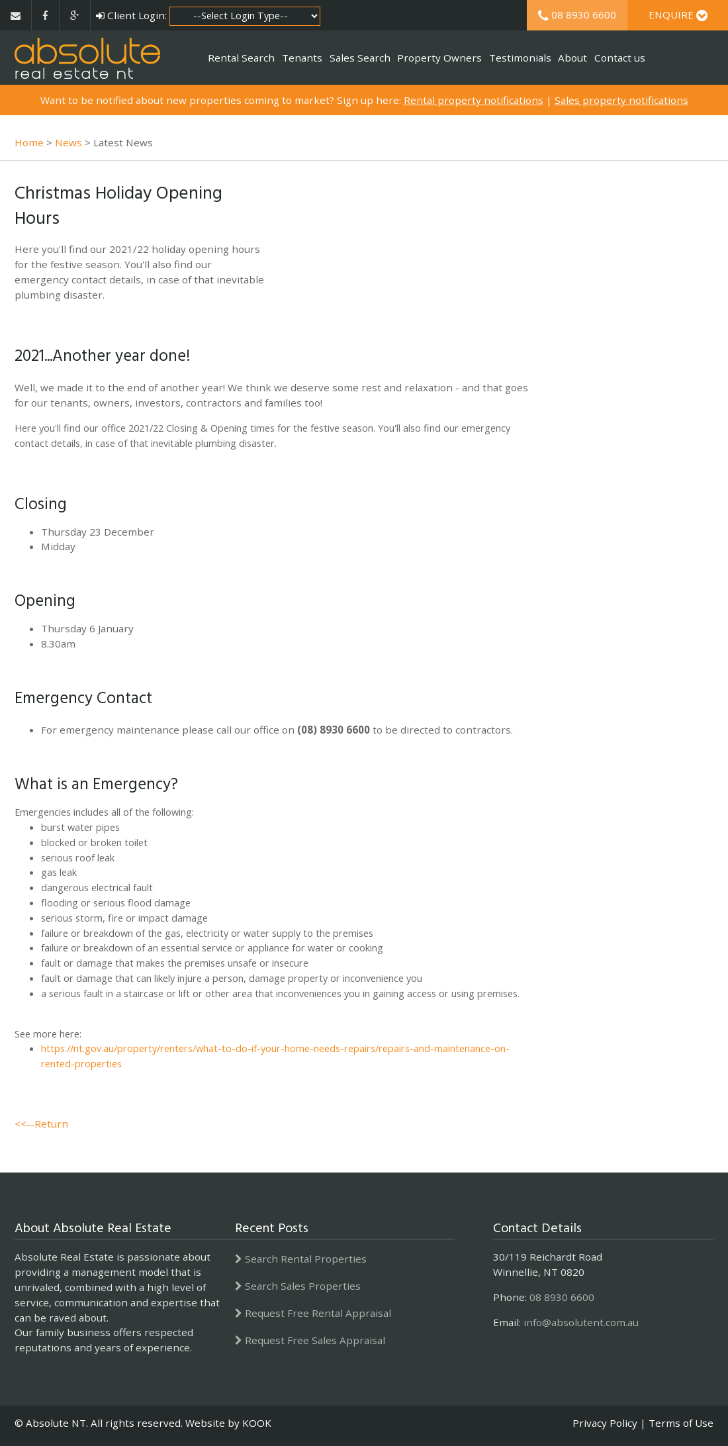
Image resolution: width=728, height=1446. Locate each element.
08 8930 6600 (577, 14)
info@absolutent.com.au (581, 1322)
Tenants (302, 57)
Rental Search (241, 57)
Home (29, 142)
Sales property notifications (621, 100)
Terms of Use (681, 1422)
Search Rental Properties (301, 1258)
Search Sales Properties (298, 1285)
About (572, 57)
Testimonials (520, 57)
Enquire (678, 14)
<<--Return (41, 1123)
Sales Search (360, 57)
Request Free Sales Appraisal (310, 1340)
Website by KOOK (228, 1422)
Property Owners (439, 57)
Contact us (619, 57)
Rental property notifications (473, 100)
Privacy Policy (604, 1422)
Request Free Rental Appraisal (313, 1313)
